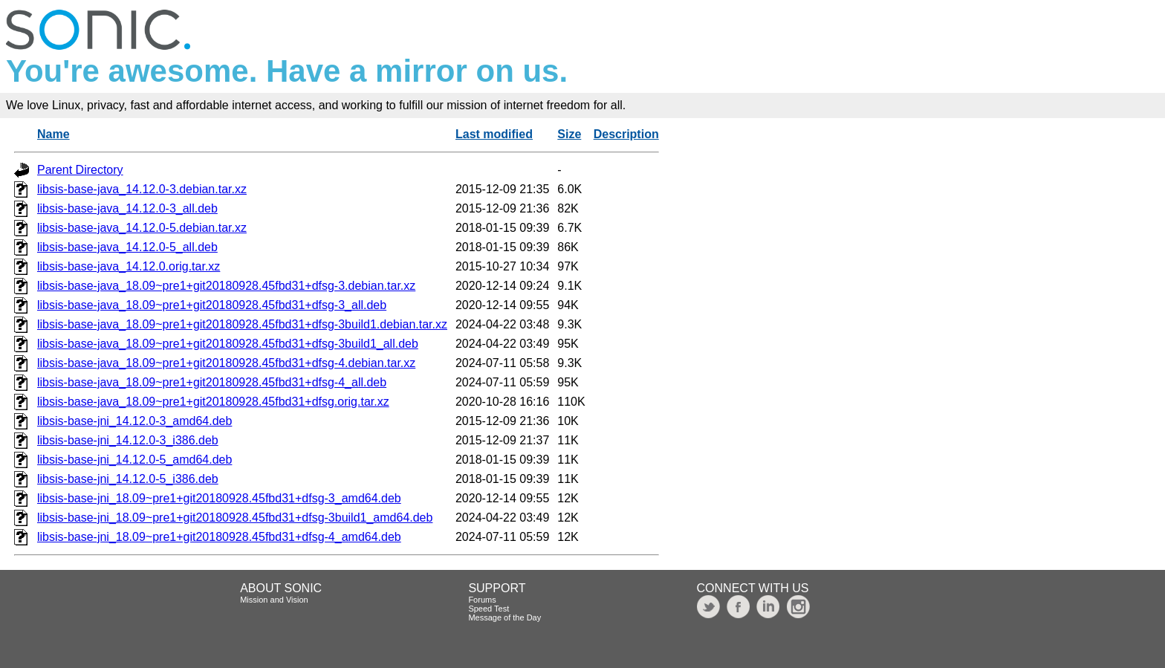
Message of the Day (504, 617)
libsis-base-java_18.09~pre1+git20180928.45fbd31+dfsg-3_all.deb (211, 305)
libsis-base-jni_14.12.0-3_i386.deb (127, 440)
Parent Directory (80, 169)
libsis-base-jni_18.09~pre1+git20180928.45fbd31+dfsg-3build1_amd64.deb (234, 517)
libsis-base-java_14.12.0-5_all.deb (127, 247)
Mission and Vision (274, 599)
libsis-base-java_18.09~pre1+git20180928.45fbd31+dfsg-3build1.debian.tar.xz (242, 324)
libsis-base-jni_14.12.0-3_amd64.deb (134, 421)
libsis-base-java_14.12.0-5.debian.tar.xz (142, 227)
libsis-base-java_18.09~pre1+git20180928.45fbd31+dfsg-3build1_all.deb (227, 343)
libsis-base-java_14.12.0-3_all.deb (127, 208)
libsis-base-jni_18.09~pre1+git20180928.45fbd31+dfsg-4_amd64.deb (219, 537)
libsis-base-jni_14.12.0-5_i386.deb (127, 479)
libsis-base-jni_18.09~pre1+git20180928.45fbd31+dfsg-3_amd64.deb (219, 498)
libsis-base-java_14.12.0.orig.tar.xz (128, 266)
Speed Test (488, 608)
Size (569, 134)
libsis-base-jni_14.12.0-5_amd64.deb (134, 459)
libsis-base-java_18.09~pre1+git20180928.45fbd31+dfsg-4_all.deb (211, 382)
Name (53, 134)
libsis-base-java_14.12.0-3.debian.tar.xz (142, 189)
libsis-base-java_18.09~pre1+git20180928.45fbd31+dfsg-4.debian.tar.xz (226, 363)
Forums (482, 599)
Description (626, 134)
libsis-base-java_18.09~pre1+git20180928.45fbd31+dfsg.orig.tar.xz (213, 401)
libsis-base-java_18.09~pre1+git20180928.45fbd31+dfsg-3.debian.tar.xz (226, 285)
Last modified (494, 134)
